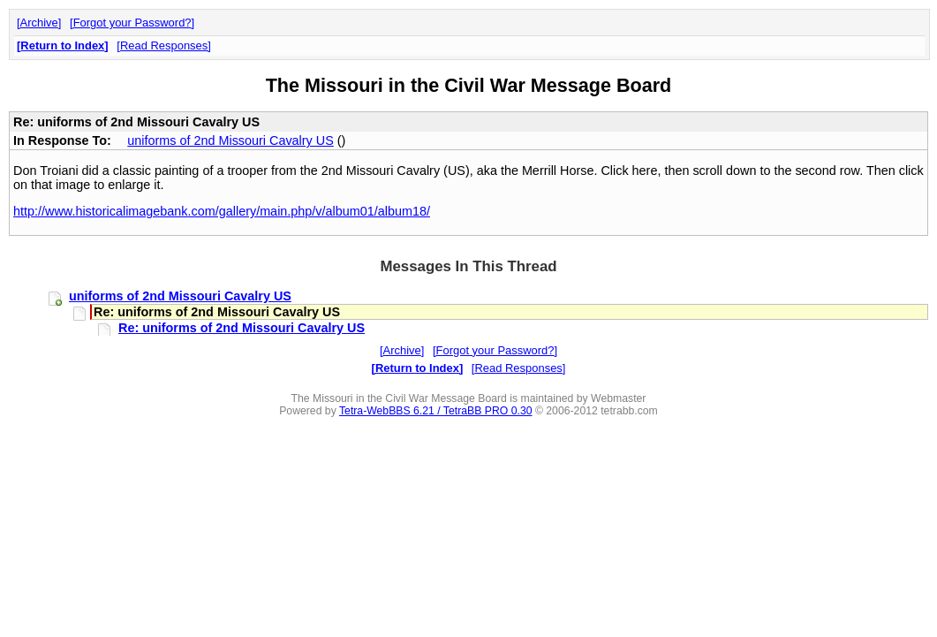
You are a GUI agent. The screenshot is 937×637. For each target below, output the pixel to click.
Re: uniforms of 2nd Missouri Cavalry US (241, 328)
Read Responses (164, 45)
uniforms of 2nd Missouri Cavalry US (230, 140)
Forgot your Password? (132, 22)
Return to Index (62, 45)
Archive (39, 22)
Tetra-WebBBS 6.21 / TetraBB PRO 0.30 (436, 411)
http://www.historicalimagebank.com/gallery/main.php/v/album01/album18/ (221, 211)
